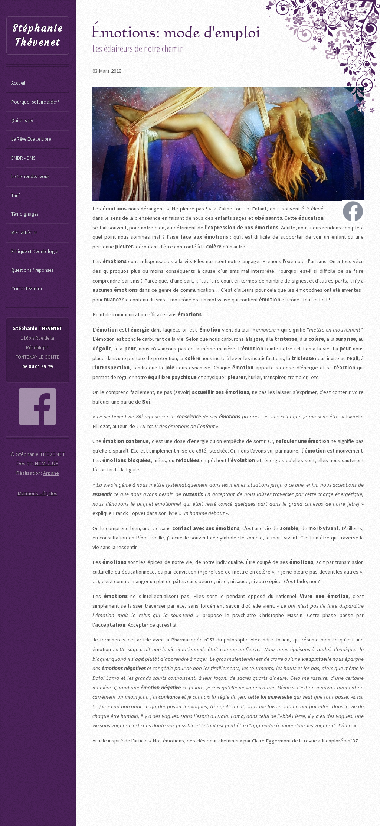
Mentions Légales (37, 493)
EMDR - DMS (23, 158)
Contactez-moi (26, 288)
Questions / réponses (32, 270)
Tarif (15, 195)
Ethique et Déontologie (34, 251)
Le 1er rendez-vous (30, 176)
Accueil (18, 83)
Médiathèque (24, 232)
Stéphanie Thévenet (37, 35)
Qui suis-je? (22, 120)
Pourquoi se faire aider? (35, 102)
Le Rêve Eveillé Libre (31, 139)
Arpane (51, 473)
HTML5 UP (47, 463)
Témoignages (24, 214)
